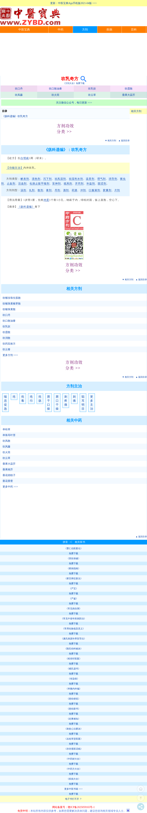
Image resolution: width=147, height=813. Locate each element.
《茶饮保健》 (73, 558)
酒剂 (66, 190)
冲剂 (83, 190)
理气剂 (101, 178)
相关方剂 (136, 111)
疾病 (109, 29)
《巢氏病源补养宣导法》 (73, 638)
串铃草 (6, 429)
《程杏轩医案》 (73, 658)
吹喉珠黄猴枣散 (12, 303)
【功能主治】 (14, 167)
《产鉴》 (73, 598)
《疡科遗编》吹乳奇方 (15, 116)
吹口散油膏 (55, 88)
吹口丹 (19, 88)
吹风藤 (19, 94)
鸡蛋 (46, 200)
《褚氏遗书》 (73, 668)
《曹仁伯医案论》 (73, 548)
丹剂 (57, 190)
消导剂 (113, 178)
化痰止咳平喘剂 (40, 183)
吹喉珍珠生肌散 (12, 297)
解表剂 (25, 178)
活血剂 (22, 183)
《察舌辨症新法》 (73, 578)
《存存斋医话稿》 (73, 749)
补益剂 (90, 183)
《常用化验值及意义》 (73, 628)
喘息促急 (5, 402)
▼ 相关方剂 (110, 140)
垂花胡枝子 (9, 475)
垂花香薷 (8, 480)
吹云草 (92, 94)
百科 (134, 29)
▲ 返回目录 (124, 140)
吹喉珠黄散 (9, 309)
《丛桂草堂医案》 (73, 739)
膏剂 (49, 190)
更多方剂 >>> (10, 355)
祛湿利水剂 (76, 178)
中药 (60, 29)
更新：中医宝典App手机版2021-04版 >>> (73, 3)
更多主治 (91, 402)
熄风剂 (68, 183)
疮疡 (39, 398)
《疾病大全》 (73, 779)
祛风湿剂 (60, 178)
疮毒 (22, 398)
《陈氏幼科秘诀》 (73, 648)
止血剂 (11, 183)
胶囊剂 (107, 190)
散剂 (40, 190)
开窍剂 (79, 183)
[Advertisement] (73, 54)
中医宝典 (24, 29)
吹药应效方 (9, 343)
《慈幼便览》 (73, 698)
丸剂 (32, 190)
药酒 (75, 190)
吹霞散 (129, 88)
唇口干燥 (57, 402)
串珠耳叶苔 (9, 435)
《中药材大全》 (73, 759)
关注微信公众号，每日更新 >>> (74, 102)
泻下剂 (47, 178)
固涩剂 (102, 183)
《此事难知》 (73, 719)
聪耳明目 (83, 402)
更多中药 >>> (10, 486)
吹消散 (6, 338)
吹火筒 (55, 94)
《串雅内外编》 (73, 688)
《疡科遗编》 (26, 206)
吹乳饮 (92, 88)
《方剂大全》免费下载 (74, 83)
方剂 (85, 29)
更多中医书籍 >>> (73, 789)
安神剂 (56, 183)
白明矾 (25, 158)
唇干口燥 (48, 402)
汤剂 (23, 190)
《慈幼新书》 (73, 709)
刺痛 (74, 398)
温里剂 (90, 178)
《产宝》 (73, 588)
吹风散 (6, 440)
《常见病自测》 (73, 608)
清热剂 (36, 178)
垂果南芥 (8, 469)
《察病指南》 (73, 568)
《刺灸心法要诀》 (73, 729)
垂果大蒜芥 (128, 94)
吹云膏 (6, 349)
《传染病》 (73, 678)
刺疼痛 (65, 400)
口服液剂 (94, 190)
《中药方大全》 (73, 769)
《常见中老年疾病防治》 (73, 618)
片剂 (117, 190)
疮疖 (31, 398)
